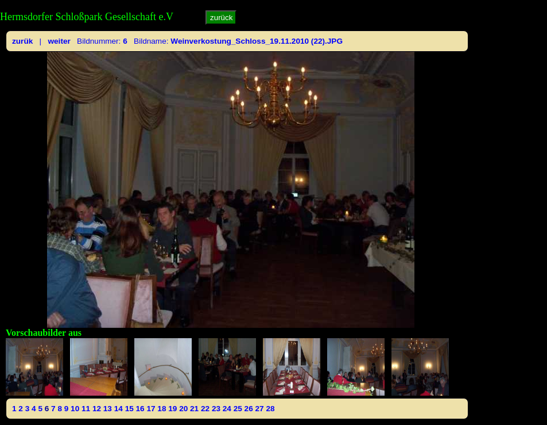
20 (183, 408)
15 (129, 408)
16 (140, 408)
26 (249, 408)
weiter (59, 41)
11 (86, 408)
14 (118, 408)
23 (216, 408)
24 (227, 408)
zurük (22, 41)
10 (75, 408)
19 (172, 408)
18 (161, 408)
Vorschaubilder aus (44, 333)
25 (238, 408)
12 (96, 408)
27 (259, 408)
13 (107, 408)
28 (270, 408)
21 (194, 408)
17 (150, 408)
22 (205, 408)
